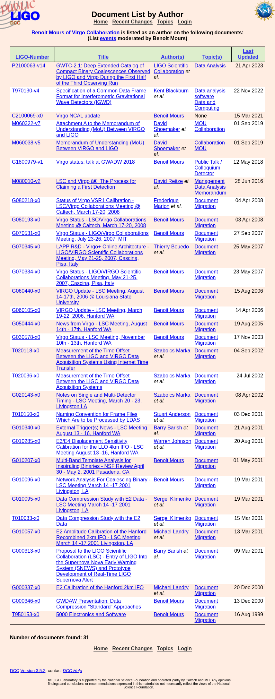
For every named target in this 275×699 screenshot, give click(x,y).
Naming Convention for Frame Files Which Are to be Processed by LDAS (98, 417)
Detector (204, 173)
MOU (201, 123)
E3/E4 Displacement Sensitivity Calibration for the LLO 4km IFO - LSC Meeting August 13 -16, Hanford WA (100, 446)
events (108, 38)
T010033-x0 (25, 518)
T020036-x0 (25, 375)
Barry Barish (168, 427)
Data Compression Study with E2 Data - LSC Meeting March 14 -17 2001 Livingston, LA (101, 504)
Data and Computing (207, 105)
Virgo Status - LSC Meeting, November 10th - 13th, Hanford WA (100, 340)
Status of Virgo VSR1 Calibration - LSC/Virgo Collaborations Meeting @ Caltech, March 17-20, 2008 (98, 206)
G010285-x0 (26, 441)
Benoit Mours (47, 32)
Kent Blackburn (171, 90)
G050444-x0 (26, 323)
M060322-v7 (26, 123)
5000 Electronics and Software (91, 614)
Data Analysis (210, 65)
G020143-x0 (26, 395)
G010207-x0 (26, 460)
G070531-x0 (26, 233)
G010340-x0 (26, 427)
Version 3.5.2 (33, 670)
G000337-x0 (26, 587)
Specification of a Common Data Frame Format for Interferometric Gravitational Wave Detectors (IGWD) (101, 96)
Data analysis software (210, 93)
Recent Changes (132, 21)
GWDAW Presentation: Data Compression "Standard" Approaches (98, 603)
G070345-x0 (26, 246)
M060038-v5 (26, 142)
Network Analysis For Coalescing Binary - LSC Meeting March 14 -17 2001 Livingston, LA (103, 485)
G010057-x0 (26, 531)
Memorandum (210, 192)
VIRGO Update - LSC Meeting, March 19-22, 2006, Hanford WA (99, 313)
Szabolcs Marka (172, 350)
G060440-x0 (26, 291)
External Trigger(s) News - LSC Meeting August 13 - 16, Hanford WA (101, 430)
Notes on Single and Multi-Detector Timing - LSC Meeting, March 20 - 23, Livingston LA (99, 400)
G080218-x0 (26, 200)
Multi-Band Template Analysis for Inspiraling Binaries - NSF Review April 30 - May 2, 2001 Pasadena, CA (100, 466)
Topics (165, 21)
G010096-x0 (26, 479)
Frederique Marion (166, 203)
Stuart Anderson (172, 414)
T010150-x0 (25, 414)
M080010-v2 (26, 181)
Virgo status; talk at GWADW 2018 (95, 162)
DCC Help (72, 670)
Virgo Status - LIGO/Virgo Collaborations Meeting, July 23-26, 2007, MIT (102, 236)
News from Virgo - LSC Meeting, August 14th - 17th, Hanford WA (101, 326)
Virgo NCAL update (78, 115)
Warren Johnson (172, 441)
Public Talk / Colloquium (208, 164)
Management (210, 181)
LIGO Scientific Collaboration (171, 68)
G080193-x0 (26, 219)
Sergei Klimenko (172, 499)
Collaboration (210, 129)
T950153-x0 (25, 614)
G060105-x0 (26, 310)
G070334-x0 (26, 271)
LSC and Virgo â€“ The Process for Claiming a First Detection (96, 184)
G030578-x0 (26, 337)
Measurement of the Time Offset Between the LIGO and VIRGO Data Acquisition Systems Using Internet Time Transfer (102, 359)
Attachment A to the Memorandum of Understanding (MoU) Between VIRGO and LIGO (100, 129)
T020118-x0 (25, 350)
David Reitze (168, 181)
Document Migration (206, 203)
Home (100, 21)
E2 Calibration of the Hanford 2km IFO (100, 587)
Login (185, 21)
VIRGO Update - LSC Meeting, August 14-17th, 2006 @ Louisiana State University (100, 296)
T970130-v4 (25, 90)
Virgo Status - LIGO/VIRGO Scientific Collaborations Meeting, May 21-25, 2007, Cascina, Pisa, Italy (98, 277)
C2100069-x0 (27, 115)
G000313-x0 (26, 551)
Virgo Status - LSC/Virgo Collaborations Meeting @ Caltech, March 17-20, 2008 (101, 222)
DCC (14, 670)
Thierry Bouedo (171, 246)
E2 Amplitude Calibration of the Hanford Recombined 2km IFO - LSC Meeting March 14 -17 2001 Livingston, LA (101, 537)
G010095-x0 (26, 499)
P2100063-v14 (28, 65)
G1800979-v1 (27, 162)
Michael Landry (171, 531)
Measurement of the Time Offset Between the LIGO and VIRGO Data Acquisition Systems (97, 381)
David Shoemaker (167, 126)
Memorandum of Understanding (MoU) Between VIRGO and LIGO (100, 145)
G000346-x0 (26, 601)
